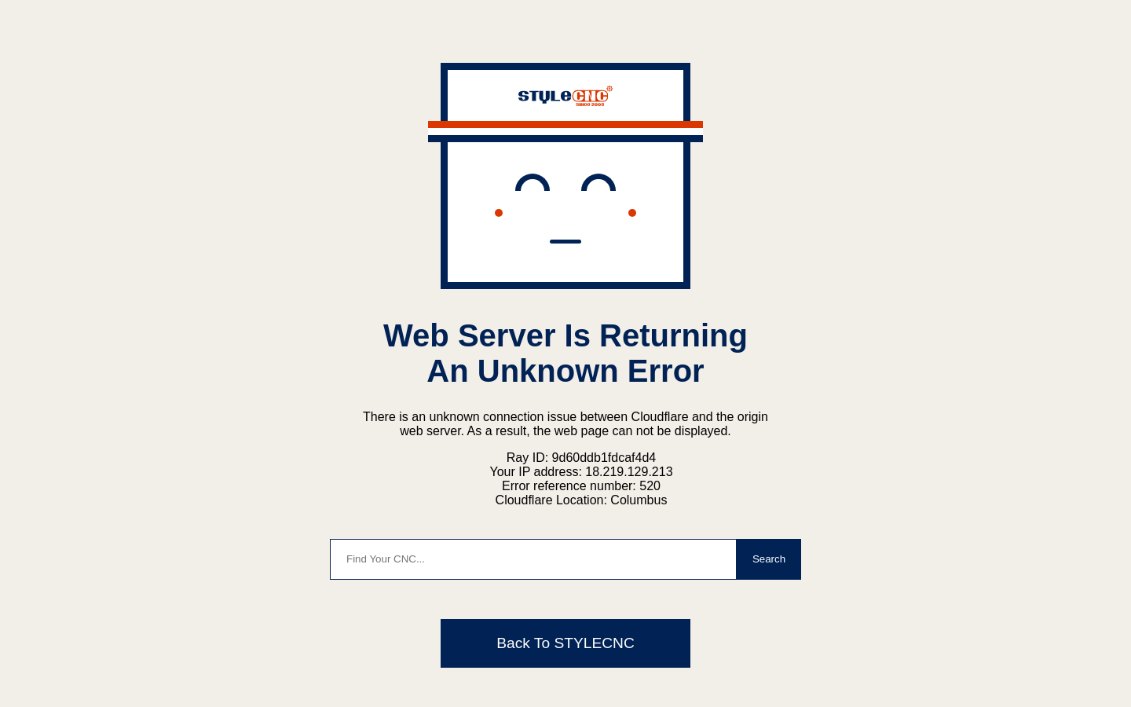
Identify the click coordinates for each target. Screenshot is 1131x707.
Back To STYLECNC (565, 643)
